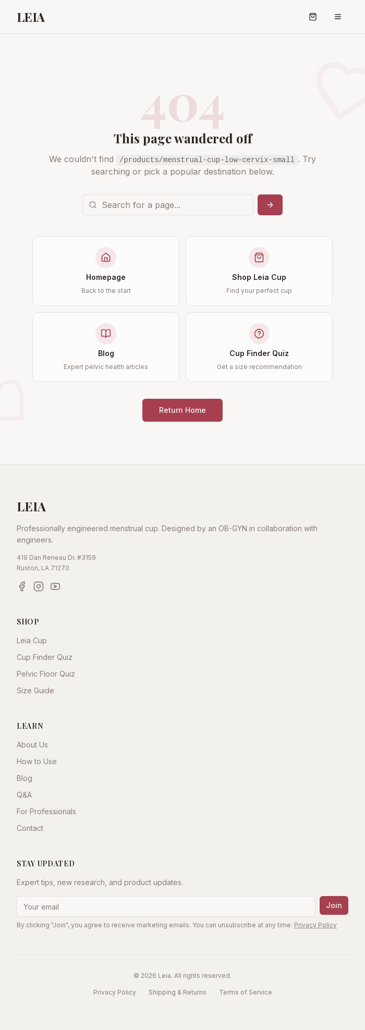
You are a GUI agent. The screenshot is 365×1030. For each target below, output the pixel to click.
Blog (24, 778)
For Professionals (46, 811)
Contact (30, 828)
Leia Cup (32, 640)
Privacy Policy (315, 925)
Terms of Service (245, 992)
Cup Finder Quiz (44, 657)
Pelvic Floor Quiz (46, 673)
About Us (32, 744)
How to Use (37, 761)
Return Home (182, 410)
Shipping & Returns (177, 992)
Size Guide (35, 690)
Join (334, 905)
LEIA (31, 16)
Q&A (24, 794)
